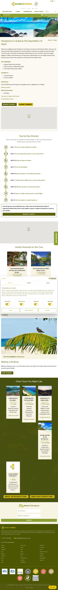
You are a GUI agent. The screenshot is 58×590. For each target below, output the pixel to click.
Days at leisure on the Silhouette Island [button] (26, 173)
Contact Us (36, 8)
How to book (6, 373)
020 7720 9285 (53, 16)
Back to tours (52, 40)
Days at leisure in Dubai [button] (21, 160)
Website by (29, 587)
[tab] (34, 147)
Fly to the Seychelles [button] (19, 167)
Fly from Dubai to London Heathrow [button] (24, 200)
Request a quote (9, 104)
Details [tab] (29, 282)
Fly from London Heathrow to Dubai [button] (24, 147)
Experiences (27, 11)
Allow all (47, 310)
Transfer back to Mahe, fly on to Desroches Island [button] (28, 180)
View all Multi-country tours (42, 496)
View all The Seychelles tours (15, 496)
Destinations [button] (7, 11)
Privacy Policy (47, 584)
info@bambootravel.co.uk (50, 15)
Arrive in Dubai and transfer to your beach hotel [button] (27, 154)
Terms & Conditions (38, 584)
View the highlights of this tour (13, 357)
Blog (30, 8)
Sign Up (29, 519)
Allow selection (29, 310)
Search (55, 11)
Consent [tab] (10, 282)
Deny (10, 310)
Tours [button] (17, 11)
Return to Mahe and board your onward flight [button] (27, 193)
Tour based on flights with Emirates (10, 96)
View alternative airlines (7, 99)
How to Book (38, 11)
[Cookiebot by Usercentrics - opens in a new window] (49, 279)
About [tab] (48, 282)
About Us (24, 8)
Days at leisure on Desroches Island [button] (26, 187)
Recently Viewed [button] (5, 14)
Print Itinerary (26, 104)
